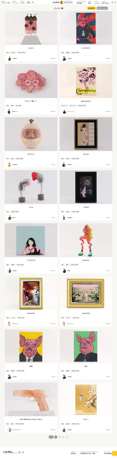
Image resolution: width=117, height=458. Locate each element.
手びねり (13, 52)
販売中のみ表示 (102, 8)
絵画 (62, 52)
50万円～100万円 (20, 424)
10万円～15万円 (21, 52)
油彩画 (12, 264)
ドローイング (64, 105)
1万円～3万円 (21, 317)
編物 (67, 264)
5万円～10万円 (20, 264)
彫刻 (12, 158)
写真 (8, 317)
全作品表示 (91, 8)
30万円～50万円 (75, 52)
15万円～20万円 (75, 158)
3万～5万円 (18, 105)
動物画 (67, 52)
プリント (13, 317)
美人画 (67, 158)
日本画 (67, 211)
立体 (8, 52)
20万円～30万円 (14, 211)
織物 (12, 105)
